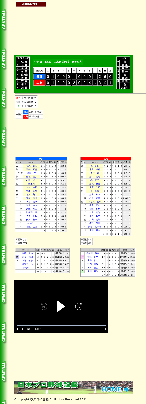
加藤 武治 (31, 198)
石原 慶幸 (94, 198)
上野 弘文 (94, 216)
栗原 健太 (94, 184)
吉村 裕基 (31, 187)
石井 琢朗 (31, 169)
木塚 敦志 (31, 209)
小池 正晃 (31, 227)
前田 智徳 (94, 212)
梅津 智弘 (94, 223)
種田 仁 (31, 173)
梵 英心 (94, 166)
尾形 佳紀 (94, 187)
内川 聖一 (31, 219)
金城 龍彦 (31, 176)
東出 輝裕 (94, 169)
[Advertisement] (61, 29)
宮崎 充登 (94, 209)
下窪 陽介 (31, 201)
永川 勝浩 (94, 230)
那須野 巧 (31, 212)
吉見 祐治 (31, 205)
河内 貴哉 (94, 219)
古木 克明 (31, 191)
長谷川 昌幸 (94, 201)
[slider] (61, 325)
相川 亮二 (31, 194)
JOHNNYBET (31, 4)
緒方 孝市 (94, 194)
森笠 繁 (94, 173)
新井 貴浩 (94, 176)
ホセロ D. (31, 223)
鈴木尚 (31, 184)
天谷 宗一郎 (94, 227)
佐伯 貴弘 (31, 216)
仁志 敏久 (31, 166)
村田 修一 (31, 180)
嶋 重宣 (94, 180)
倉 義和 (94, 191)
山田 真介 (94, 205)
